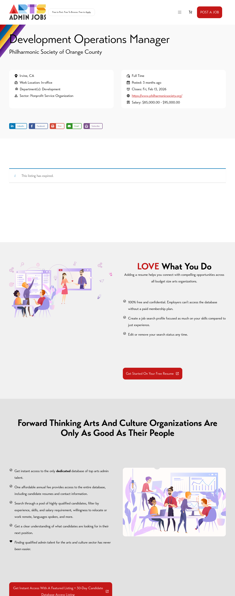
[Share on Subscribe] (93, 126)
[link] (190, 12)
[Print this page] (57, 126)
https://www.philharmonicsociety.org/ (157, 95)
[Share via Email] (74, 126)
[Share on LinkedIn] (18, 126)
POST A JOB (209, 12)
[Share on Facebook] (38, 126)
